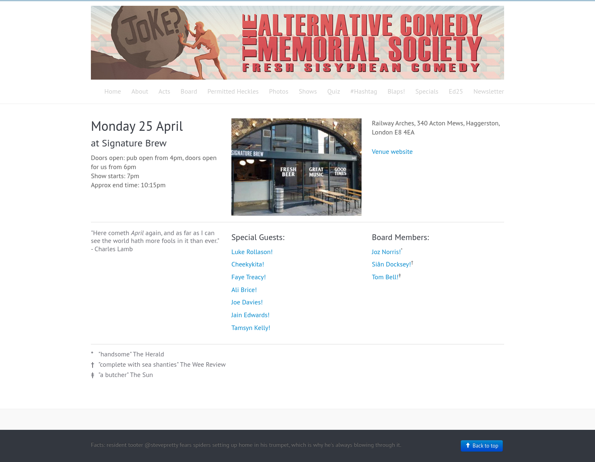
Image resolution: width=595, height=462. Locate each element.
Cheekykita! (247, 264)
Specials (426, 91)
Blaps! (396, 91)
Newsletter (489, 91)
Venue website (392, 151)
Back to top (481, 445)
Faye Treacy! (248, 277)
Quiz (333, 91)
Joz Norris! (386, 252)
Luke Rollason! (252, 252)
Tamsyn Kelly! (250, 327)
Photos (278, 91)
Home (113, 91)
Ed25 (456, 91)
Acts (165, 91)
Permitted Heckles (233, 91)
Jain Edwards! (250, 315)
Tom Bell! (385, 277)
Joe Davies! (247, 302)
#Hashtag (363, 91)
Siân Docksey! (391, 264)
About (139, 91)
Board (189, 91)
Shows (308, 91)
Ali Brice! (244, 289)
